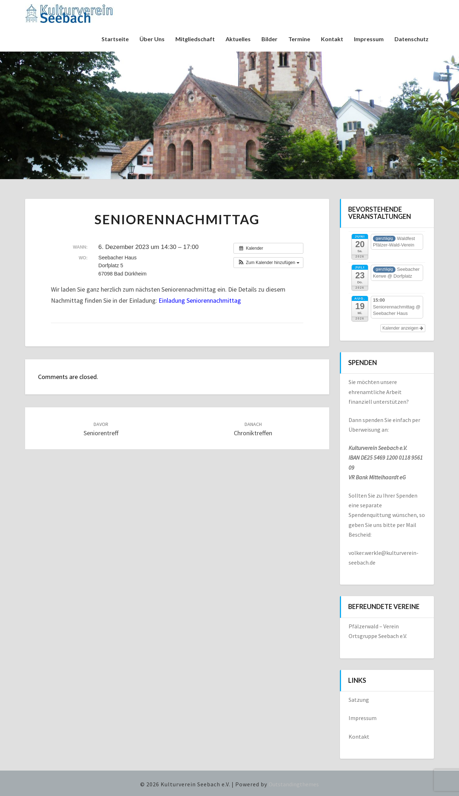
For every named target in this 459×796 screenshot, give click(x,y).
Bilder (269, 38)
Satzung (359, 699)
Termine (299, 38)
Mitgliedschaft (195, 38)
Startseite (115, 38)
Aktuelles (238, 38)
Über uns (152, 38)
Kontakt (332, 38)
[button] (268, 263)
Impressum (369, 38)
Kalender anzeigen (403, 328)
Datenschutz (411, 38)
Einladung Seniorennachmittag (199, 300)
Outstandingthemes (294, 784)
